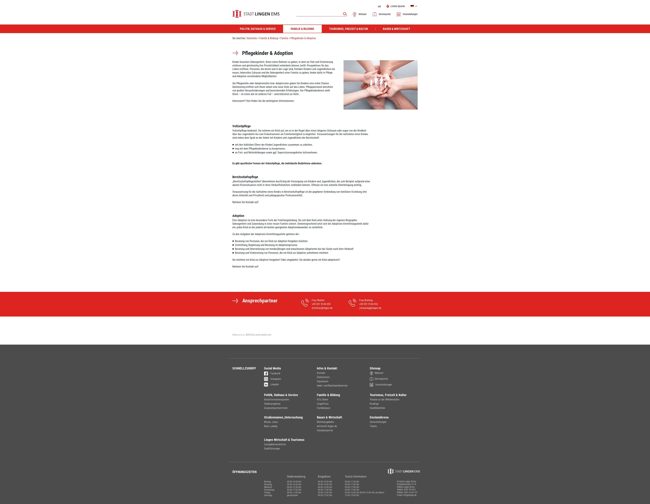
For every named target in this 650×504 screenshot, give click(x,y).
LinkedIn (271, 384)
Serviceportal (381, 14)
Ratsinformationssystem (276, 399)
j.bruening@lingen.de (370, 308)
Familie (284, 38)
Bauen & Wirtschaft (329, 417)
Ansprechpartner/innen (276, 408)
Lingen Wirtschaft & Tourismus (284, 440)
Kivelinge (374, 403)
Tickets (373, 426)
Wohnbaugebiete (325, 421)
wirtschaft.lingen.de (327, 426)
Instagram (272, 379)
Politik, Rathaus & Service (281, 395)
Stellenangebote (272, 403)
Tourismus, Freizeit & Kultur (388, 395)
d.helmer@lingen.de (322, 308)
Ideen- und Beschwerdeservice (332, 385)
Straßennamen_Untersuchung (283, 417)
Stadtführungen (272, 448)
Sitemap (375, 368)
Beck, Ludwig (270, 426)
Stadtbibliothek (377, 408)
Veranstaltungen (407, 14)
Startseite (252, 38)
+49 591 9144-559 (321, 304)
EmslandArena (379, 417)
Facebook (272, 373)
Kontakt (321, 372)
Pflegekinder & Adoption (303, 38)
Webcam (359, 14)
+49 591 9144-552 (368, 304)
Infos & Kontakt (327, 368)
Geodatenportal (325, 430)
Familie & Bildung (268, 38)
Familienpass (323, 408)
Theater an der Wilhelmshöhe (384, 399)
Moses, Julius (271, 421)
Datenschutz (323, 377)
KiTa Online (322, 399)
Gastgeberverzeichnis (275, 444)
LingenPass (323, 403)
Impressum (322, 381)
